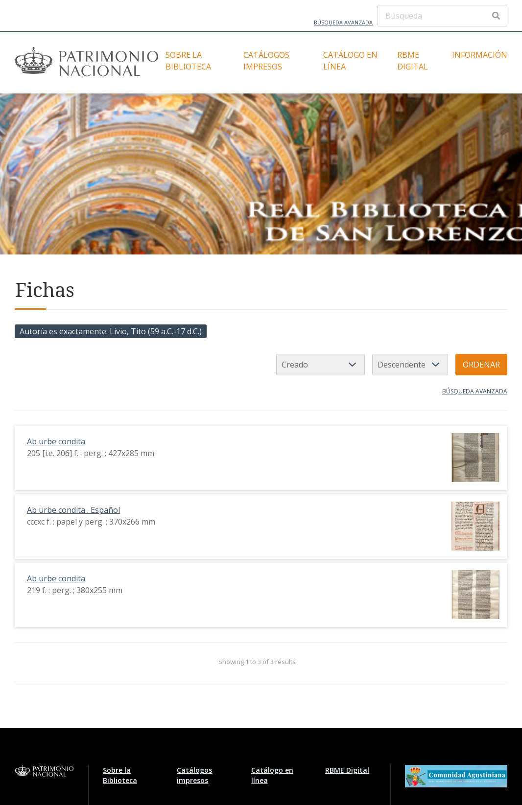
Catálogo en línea (350, 60)
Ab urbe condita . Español (73, 510)
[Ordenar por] (320, 364)
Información (479, 54)
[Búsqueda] (442, 15)
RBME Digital (412, 60)
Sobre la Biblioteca (188, 60)
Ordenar (481, 364)
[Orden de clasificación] (410, 364)
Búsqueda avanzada (343, 22)
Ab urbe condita (56, 441)
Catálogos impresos (266, 60)
